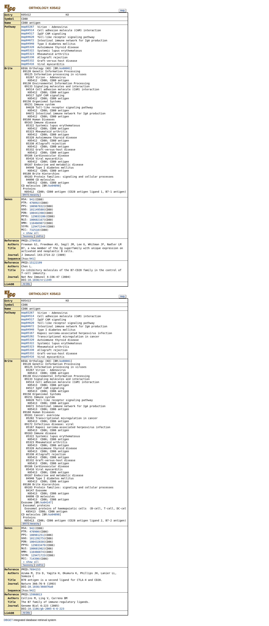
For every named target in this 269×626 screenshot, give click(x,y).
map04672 (27, 40)
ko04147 (45, 503)
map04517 (27, 33)
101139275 (36, 539)
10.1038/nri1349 (39, 280)
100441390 (36, 213)
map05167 (27, 333)
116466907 (36, 223)
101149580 (36, 209)
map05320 (27, 47)
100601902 (36, 549)
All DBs (26, 284)
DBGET (8, 620)
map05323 (27, 54)
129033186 (38, 216)
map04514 (27, 30)
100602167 (36, 220)
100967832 (36, 206)
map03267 (27, 27)
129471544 (38, 226)
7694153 (34, 570)
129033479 (38, 545)
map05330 (27, 57)
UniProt (39, 236)
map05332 (27, 60)
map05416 (27, 64)
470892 (34, 203)
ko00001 (65, 68)
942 (31, 528)
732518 (34, 230)
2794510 (34, 240)
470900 (34, 532)
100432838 (36, 542)
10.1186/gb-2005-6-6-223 (46, 609)
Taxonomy (28, 236)
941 (31, 199)
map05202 (27, 337)
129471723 (38, 556)
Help (122, 10)
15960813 (35, 595)
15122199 (35, 262)
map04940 (27, 44)
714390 (34, 559)
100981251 (36, 535)
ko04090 (54, 186)
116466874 (36, 552)
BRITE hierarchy (31, 195)
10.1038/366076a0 (40, 587)
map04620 (27, 37)
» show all (30, 233)
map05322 (27, 50)
